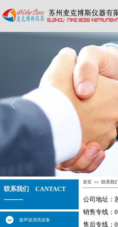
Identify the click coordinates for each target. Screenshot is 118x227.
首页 (87, 182)
